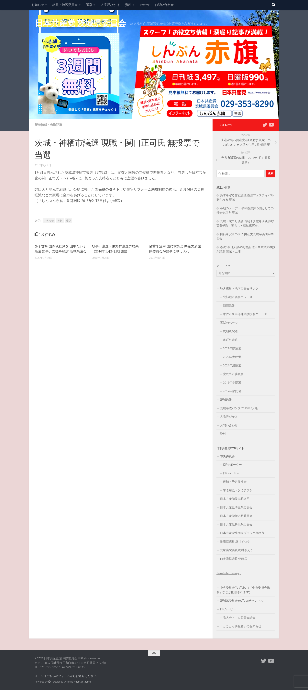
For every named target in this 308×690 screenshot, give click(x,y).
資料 (128, 5)
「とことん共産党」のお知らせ (240, 626)
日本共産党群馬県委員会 (236, 524)
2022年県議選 (232, 348)
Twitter (144, 5)
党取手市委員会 (233, 374)
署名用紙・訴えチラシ (237, 490)
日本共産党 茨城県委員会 (80, 23)
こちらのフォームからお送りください (71, 676)
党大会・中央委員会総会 (239, 617)
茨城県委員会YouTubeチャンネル (241, 600)
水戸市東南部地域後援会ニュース (245, 314)
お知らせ (37, 5)
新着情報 (41, 125)
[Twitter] (264, 124)
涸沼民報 (229, 305)
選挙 (89, 5)
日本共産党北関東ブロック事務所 (242, 533)
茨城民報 (226, 399)
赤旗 (60, 220)
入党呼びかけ (110, 5)
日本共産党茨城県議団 (234, 499)
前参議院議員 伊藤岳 (233, 559)
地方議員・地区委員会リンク (239, 288)
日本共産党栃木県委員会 (236, 516)
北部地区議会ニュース (237, 297)
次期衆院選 (230, 331)
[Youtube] (271, 124)
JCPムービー (228, 609)
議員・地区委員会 (65, 5)
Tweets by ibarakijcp (228, 573)
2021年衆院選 (232, 365)
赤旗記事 (56, 125)
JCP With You (231, 473)
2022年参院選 (232, 357)
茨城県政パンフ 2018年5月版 (239, 408)
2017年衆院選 (232, 391)
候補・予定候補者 (235, 482)
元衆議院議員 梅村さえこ (236, 550)
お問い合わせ (164, 5)
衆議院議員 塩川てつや (235, 541)
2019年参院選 (232, 382)
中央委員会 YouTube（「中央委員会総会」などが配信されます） (243, 590)
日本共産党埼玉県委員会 (236, 507)
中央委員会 (227, 456)
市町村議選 (230, 340)
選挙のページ (229, 323)
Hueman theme (82, 681)
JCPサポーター (232, 464)
